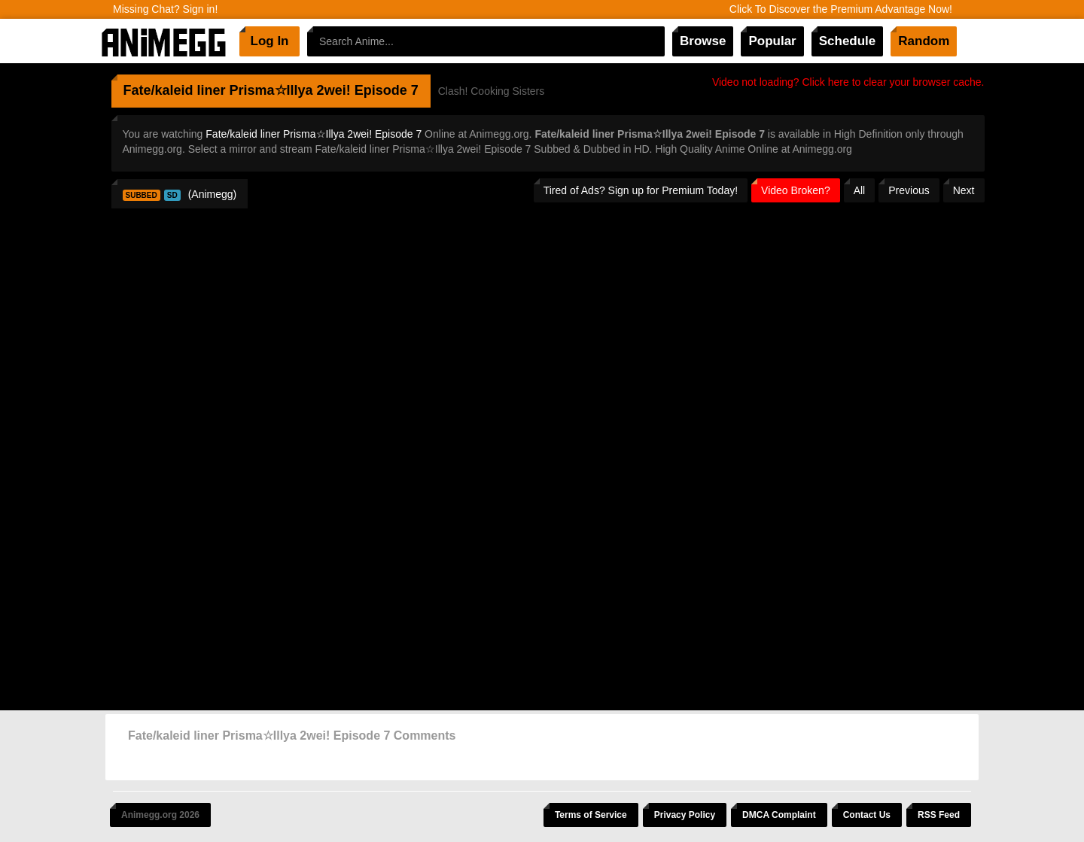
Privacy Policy (684, 815)
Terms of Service (591, 815)
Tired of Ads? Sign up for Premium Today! (641, 190)
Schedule (847, 41)
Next (964, 190)
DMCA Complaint (779, 815)
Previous (908, 190)
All (860, 190)
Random (923, 41)
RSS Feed (939, 815)
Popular (772, 41)
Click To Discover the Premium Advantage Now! (840, 9)
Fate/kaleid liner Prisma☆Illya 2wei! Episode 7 (314, 134)
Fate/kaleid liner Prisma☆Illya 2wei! (237, 90)
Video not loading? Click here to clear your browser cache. (848, 82)
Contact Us (867, 815)
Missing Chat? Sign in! (165, 9)
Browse (703, 41)
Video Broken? (795, 190)
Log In (270, 41)
